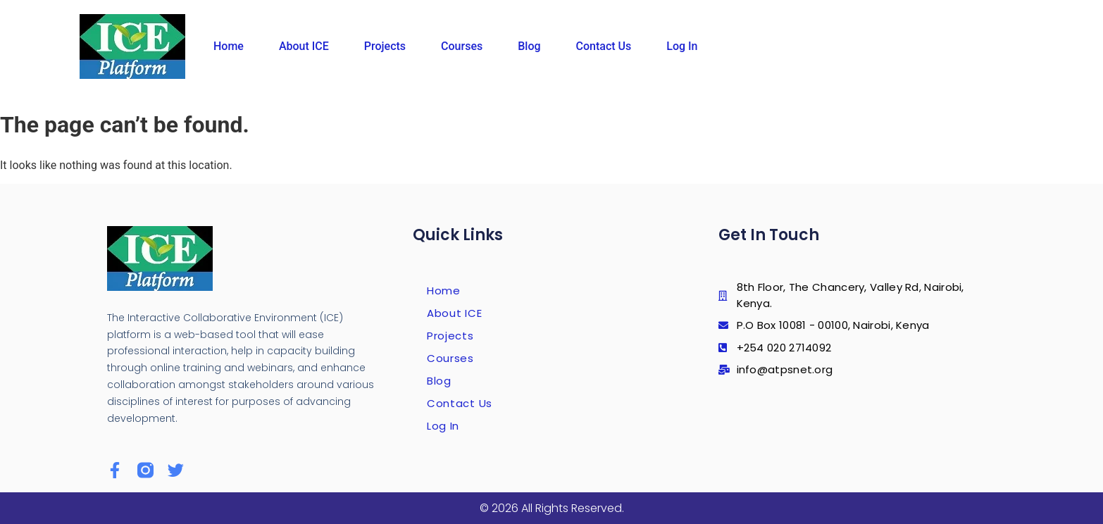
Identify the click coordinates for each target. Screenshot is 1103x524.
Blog (529, 46)
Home (228, 46)
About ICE (304, 46)
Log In (681, 46)
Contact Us (604, 46)
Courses (461, 46)
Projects (385, 46)
